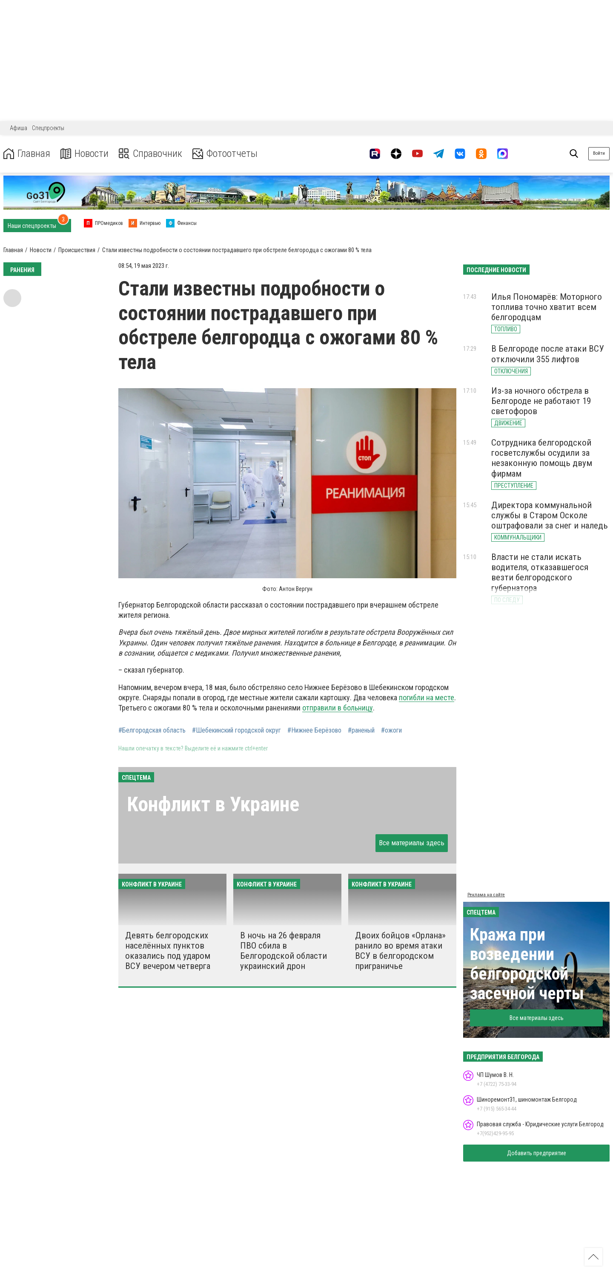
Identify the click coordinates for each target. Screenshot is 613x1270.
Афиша (18, 128)
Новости (84, 153)
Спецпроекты (48, 128)
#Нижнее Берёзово (314, 730)
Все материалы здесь (411, 842)
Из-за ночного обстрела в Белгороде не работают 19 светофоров (541, 401)
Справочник (150, 153)
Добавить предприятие (536, 1153)
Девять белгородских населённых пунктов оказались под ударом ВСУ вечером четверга (167, 950)
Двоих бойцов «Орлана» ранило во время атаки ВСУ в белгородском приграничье (400, 950)
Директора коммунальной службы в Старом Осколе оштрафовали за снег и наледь (549, 515)
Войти (599, 153)
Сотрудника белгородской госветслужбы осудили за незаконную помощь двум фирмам (541, 458)
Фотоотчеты (225, 153)
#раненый (361, 730)
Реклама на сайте (486, 895)
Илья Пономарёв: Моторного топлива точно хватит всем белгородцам (546, 307)
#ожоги (391, 730)
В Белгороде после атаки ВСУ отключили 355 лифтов (547, 354)
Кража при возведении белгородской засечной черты (527, 964)
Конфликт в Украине (213, 804)
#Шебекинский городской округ (236, 730)
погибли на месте (426, 697)
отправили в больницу (337, 707)
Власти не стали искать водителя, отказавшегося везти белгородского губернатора (539, 572)
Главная (26, 153)
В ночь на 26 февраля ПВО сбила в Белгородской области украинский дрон (283, 950)
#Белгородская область (152, 730)
